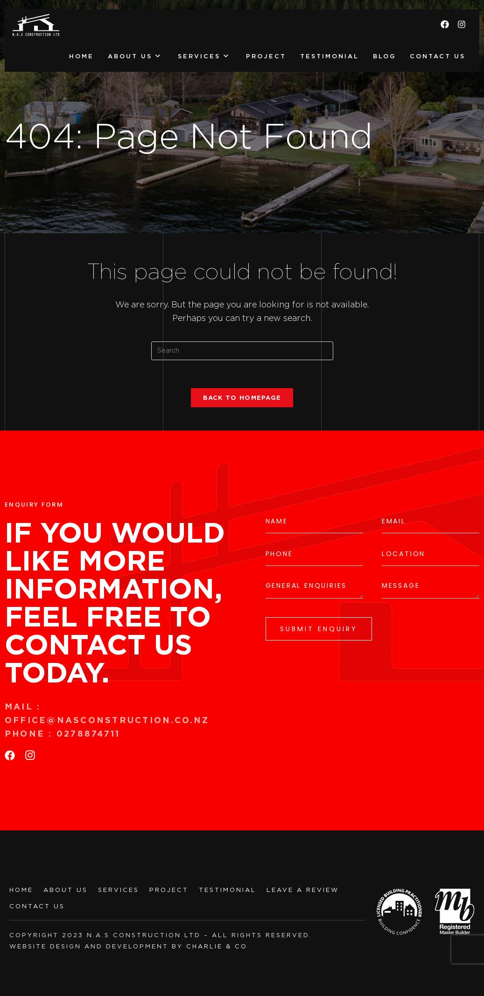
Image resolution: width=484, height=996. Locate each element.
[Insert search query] (242, 350)
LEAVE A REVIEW (303, 889)
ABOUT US (65, 889)
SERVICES (118, 889)
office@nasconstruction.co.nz (107, 720)
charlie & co (216, 946)
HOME (21, 889)
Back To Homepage (242, 397)
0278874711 (89, 733)
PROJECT (169, 889)
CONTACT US (37, 906)
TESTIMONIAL (227, 889)
